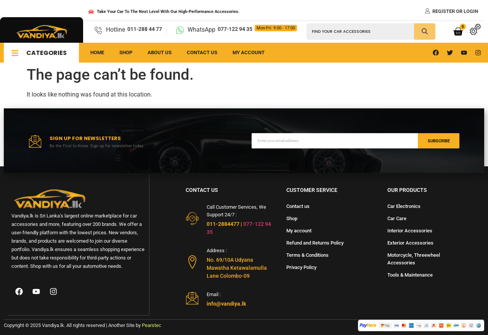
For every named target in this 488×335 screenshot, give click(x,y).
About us (160, 52)
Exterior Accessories (410, 243)
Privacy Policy (301, 267)
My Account (249, 52)
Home (97, 52)
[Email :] (192, 297)
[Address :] (192, 262)
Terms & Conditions (307, 255)
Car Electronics (404, 206)
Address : (217, 250)
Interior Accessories (409, 231)
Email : (214, 294)
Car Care (396, 218)
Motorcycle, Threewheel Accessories (413, 259)
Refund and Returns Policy (315, 243)
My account (298, 231)
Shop (125, 52)
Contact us (202, 52)
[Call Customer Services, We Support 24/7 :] (192, 218)
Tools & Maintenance (410, 275)
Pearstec (151, 325)
